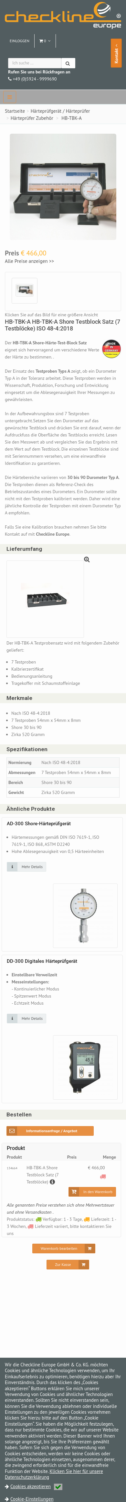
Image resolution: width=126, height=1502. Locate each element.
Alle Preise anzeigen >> (29, 261)
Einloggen (19, 40)
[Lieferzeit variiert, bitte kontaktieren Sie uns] (103, 1176)
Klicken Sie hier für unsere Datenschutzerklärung (54, 1474)
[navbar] (9, 97)
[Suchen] (68, 63)
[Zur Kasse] (68, 1264)
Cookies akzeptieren (36, 1486)
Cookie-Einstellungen (32, 1499)
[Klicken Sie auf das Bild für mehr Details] (26, 867)
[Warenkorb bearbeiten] (63, 1248)
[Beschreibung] (51, 1182)
